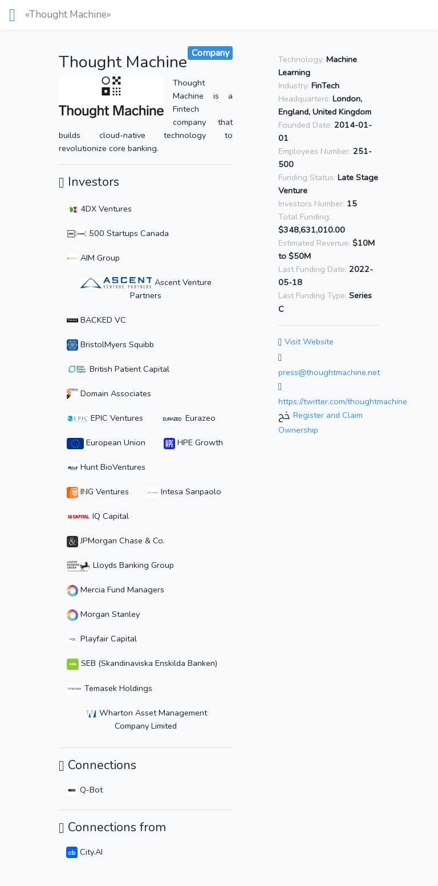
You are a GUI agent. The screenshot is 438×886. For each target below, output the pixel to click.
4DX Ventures (99, 208)
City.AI (84, 851)
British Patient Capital (118, 369)
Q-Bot (84, 789)
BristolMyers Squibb (110, 344)
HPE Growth (193, 442)
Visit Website (309, 341)
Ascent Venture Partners (145, 289)
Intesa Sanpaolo (184, 491)
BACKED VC (96, 320)
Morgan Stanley (103, 614)
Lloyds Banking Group (120, 565)
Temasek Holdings (109, 688)
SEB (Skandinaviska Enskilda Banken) (142, 663)
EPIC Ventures (105, 418)
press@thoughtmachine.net (329, 372)
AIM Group (93, 257)
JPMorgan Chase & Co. (116, 540)
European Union (106, 442)
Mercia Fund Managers (115, 589)
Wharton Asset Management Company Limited (145, 719)
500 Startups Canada (118, 233)
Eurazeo (188, 418)
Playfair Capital (102, 638)
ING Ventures (98, 491)
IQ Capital (98, 516)
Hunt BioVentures (106, 467)
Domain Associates (109, 393)
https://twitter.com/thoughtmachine (342, 401)
